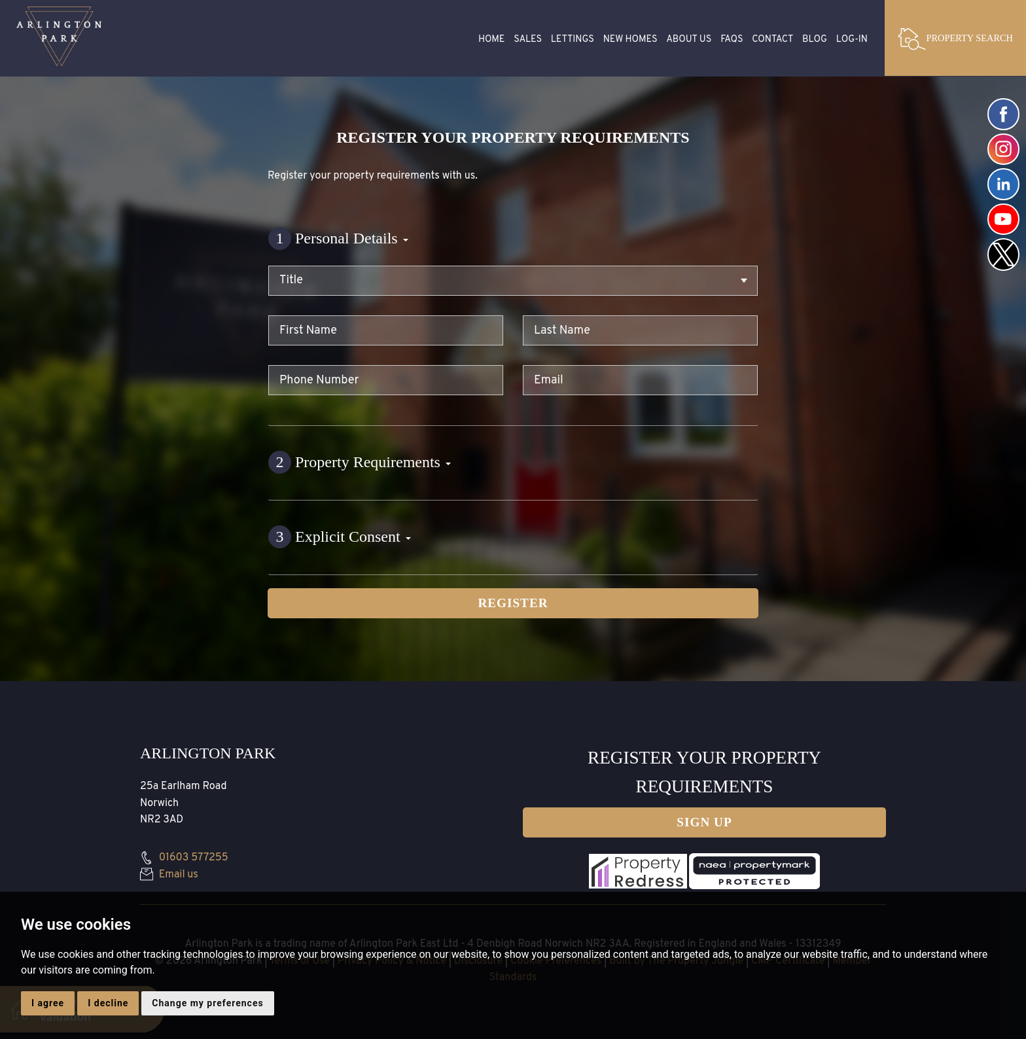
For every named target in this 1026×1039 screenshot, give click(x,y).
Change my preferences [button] (207, 1003)
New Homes (630, 39)
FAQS (731, 39)
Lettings (572, 39)
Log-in (852, 39)
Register (513, 603)
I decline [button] (108, 1003)
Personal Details (338, 238)
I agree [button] (47, 1003)
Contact (772, 39)
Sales (528, 39)
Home (491, 39)
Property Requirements (359, 461)
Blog (814, 39)
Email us (169, 874)
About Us (688, 39)
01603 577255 (184, 857)
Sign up (704, 822)
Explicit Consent (339, 536)
